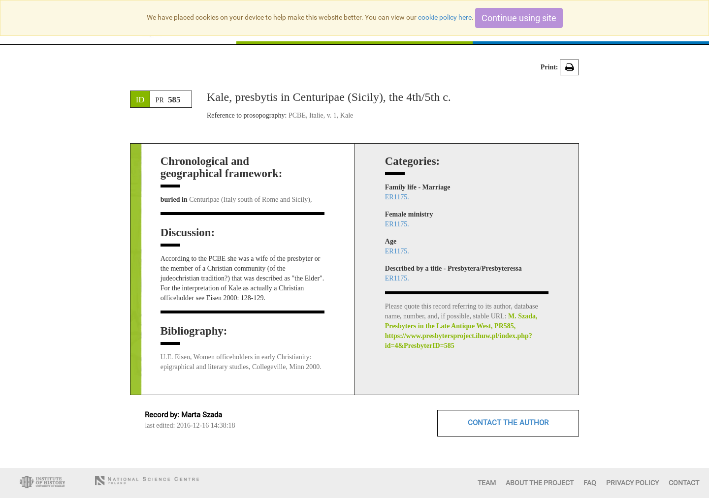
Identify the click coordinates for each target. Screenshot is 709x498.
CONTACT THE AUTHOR (508, 422)
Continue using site (519, 18)
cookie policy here (445, 17)
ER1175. (397, 197)
